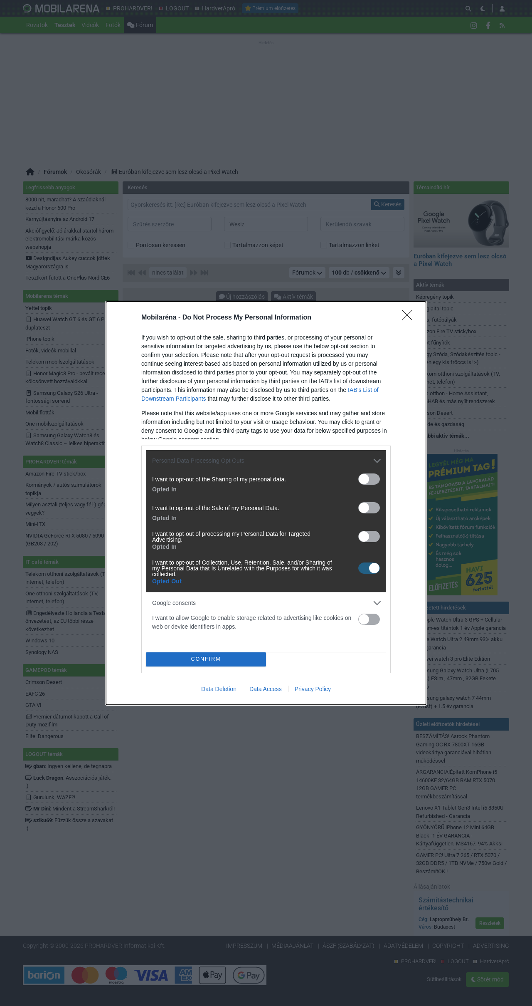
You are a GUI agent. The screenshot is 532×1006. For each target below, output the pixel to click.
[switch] (369, 479)
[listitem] (266, 460)
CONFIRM (206, 659)
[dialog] (266, 503)
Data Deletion (218, 689)
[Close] (410, 318)
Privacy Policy (313, 689)
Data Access (265, 689)
